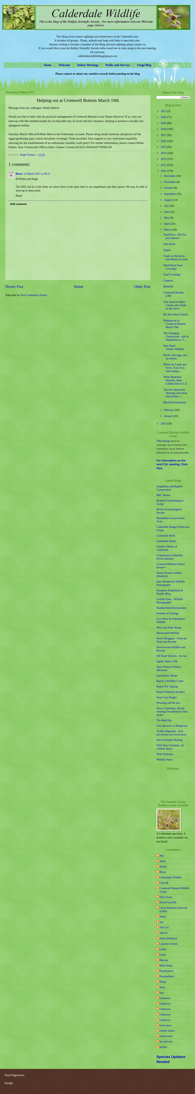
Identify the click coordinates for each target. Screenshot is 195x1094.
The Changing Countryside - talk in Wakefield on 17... (176, 336)
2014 (164, 153)
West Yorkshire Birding (169, 739)
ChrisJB (163, 882)
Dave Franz (165, 897)
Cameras (168, 280)
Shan (162, 987)
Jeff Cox (164, 927)
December (170, 175)
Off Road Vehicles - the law (171, 655)
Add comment (18, 204)
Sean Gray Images (166, 697)
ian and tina (165, 1041)
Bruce (19, 173)
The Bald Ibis (164, 720)
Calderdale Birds (165, 535)
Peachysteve (166, 971)
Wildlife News (164, 759)
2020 (164, 117)
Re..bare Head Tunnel (175, 314)
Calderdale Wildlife (170, 877)
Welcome (64, 65)
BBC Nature (163, 495)
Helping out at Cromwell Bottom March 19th (174, 324)
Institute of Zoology (167, 613)
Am (161, 855)
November (170, 181)
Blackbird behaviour (174, 402)
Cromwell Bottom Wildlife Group (174, 890)
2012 (164, 165)
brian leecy (165, 1025)
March (168, 229)
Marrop (163, 960)
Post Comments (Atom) (34, 295)
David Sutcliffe (168, 902)
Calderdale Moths (166, 541)
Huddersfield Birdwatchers (171, 607)
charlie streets (167, 1030)
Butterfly (168, 286)
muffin (163, 1047)
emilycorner (166, 1036)
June (167, 211)
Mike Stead (165, 965)
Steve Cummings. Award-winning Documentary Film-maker (172, 711)
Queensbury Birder (167, 675)
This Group (163, 441)
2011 (164, 170)
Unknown (165, 998)
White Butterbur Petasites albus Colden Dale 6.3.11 (175, 380)
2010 (164, 423)
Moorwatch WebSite (167, 632)
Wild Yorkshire (164, 754)
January (169, 416)
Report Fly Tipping (167, 686)
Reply (19, 195)
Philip (162, 981)
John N (163, 932)
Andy (162, 861)
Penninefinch (166, 976)
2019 (164, 123)
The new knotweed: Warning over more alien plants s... (175, 393)
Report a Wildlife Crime (169, 681)
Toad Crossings (172, 274)
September (170, 193)
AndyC (163, 866)
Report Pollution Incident (170, 691)
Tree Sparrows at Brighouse (171, 725)
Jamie (162, 916)
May (167, 217)
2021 (164, 111)
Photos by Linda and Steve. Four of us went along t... (174, 368)
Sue (161, 992)
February (169, 409)
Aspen (167, 250)
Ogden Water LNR (166, 661)
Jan (161, 922)
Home (48, 65)
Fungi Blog (144, 65)
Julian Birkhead (168, 938)
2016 (164, 141)
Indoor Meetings (87, 65)
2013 (164, 158)
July (166, 205)
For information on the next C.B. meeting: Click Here (172, 464)
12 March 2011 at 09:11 (37, 173)
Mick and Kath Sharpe (169, 627)
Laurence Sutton (168, 943)
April (167, 223)
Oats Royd (169, 244)
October (169, 187)
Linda (162, 949)
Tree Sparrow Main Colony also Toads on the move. (174, 305)
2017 (164, 135)
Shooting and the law (168, 702)
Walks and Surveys (117, 65)
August (168, 199)
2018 (164, 129)
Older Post (142, 286)
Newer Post (14, 286)
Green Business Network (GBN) (173, 909)
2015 (164, 147)
